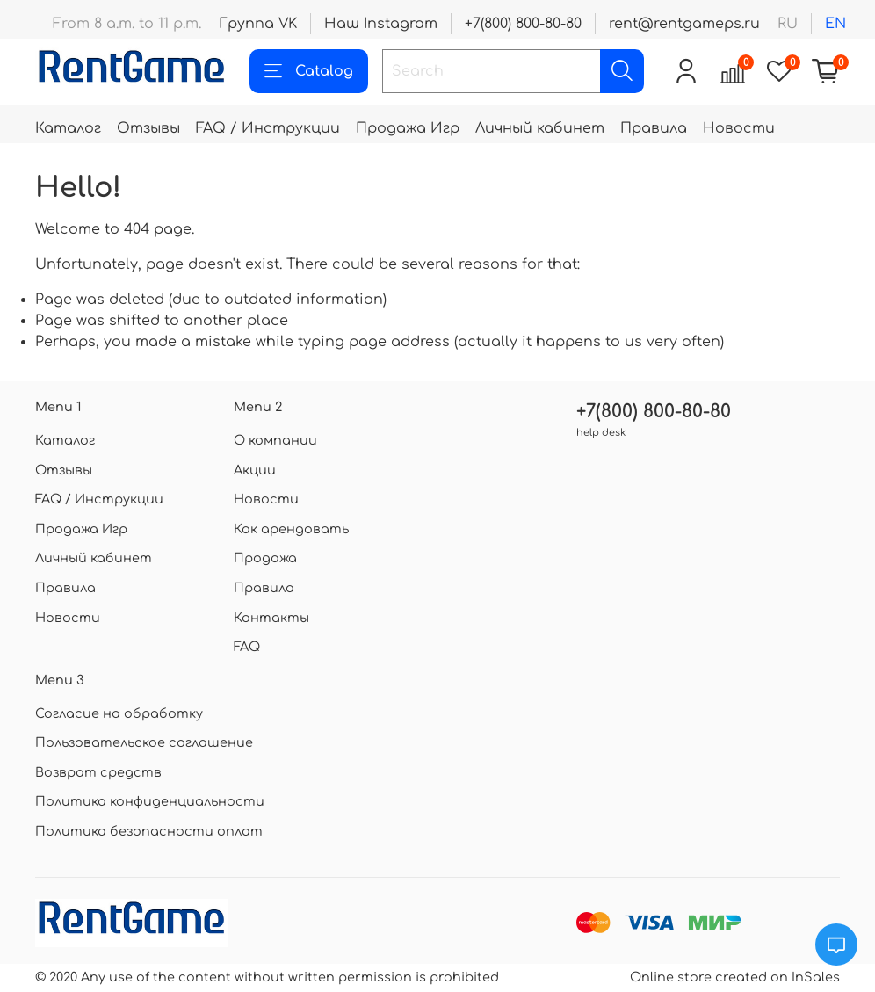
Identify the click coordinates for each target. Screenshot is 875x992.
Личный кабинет (539, 128)
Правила (653, 128)
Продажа (265, 558)
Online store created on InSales (735, 977)
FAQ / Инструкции (268, 128)
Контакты (271, 618)
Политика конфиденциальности (149, 801)
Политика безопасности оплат (149, 831)
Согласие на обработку (119, 713)
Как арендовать (291, 529)
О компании (275, 440)
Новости (739, 128)
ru (787, 24)
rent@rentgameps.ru (684, 24)
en (835, 24)
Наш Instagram (381, 24)
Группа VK (258, 24)
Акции (255, 470)
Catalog (308, 71)
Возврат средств (98, 772)
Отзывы (148, 128)
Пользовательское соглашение (144, 742)
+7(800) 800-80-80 (523, 24)
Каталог (68, 128)
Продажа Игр (407, 128)
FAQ (247, 647)
